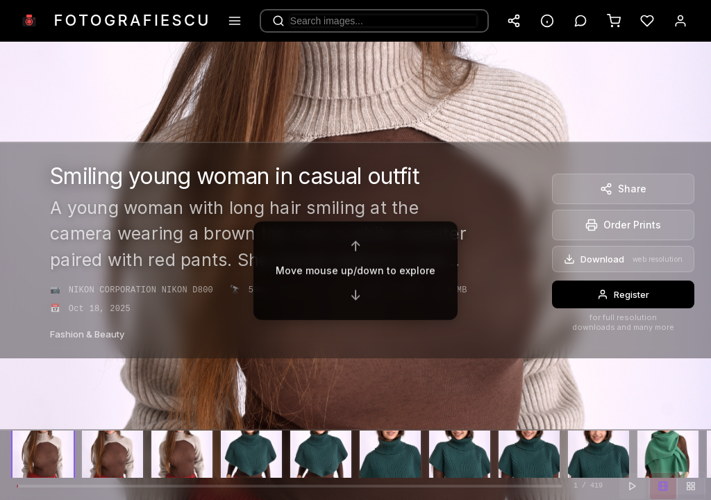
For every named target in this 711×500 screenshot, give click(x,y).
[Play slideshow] (632, 486)
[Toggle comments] (580, 21)
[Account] (680, 21)
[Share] (623, 189)
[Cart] (614, 21)
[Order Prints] (623, 225)
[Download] (623, 259)
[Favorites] (647, 21)
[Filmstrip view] (663, 486)
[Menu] (235, 21)
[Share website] (514, 21)
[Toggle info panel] (547, 21)
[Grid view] (691, 486)
